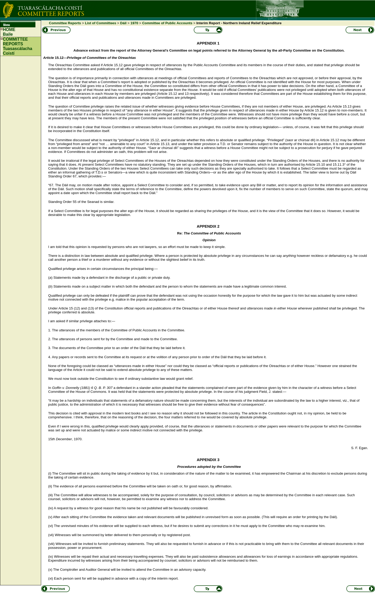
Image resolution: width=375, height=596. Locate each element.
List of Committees (100, 23)
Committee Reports (65, 23)
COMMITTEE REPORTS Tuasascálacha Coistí (17, 46)
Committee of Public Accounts (167, 23)
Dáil (123, 23)
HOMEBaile (9, 31)
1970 (134, 23)
